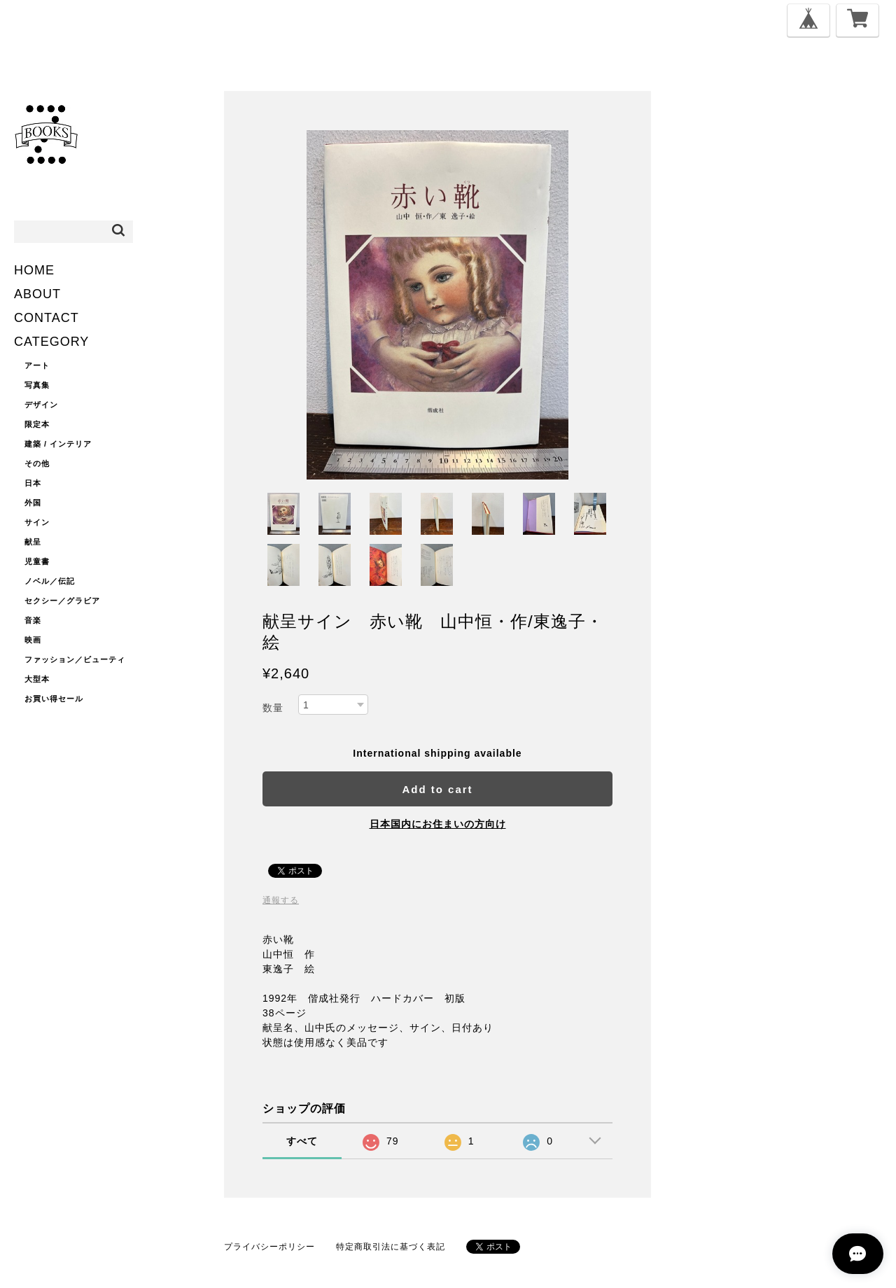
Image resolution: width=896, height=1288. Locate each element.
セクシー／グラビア (62, 600)
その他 (37, 463)
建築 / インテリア (58, 444)
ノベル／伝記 (49, 581)
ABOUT (37, 294)
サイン (37, 522)
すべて (302, 1141)
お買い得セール (53, 698)
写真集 (37, 385)
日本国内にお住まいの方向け (438, 824)
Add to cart (437, 789)
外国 (32, 502)
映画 (32, 640)
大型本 (37, 679)
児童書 (37, 561)
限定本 (37, 424)
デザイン (41, 404)
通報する (280, 900)
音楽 (32, 620)
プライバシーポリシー (269, 1247)
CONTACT (46, 318)
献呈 (32, 542)
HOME (34, 270)
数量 (273, 707)
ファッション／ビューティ (74, 659)
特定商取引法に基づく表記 (390, 1247)
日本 (32, 483)
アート (37, 365)
